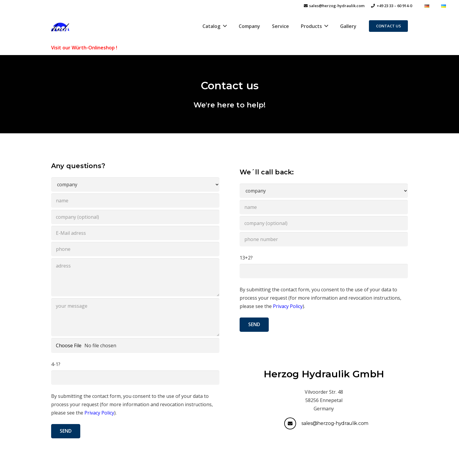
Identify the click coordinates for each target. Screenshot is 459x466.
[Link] (60, 26)
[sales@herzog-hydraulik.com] (292, 423)
